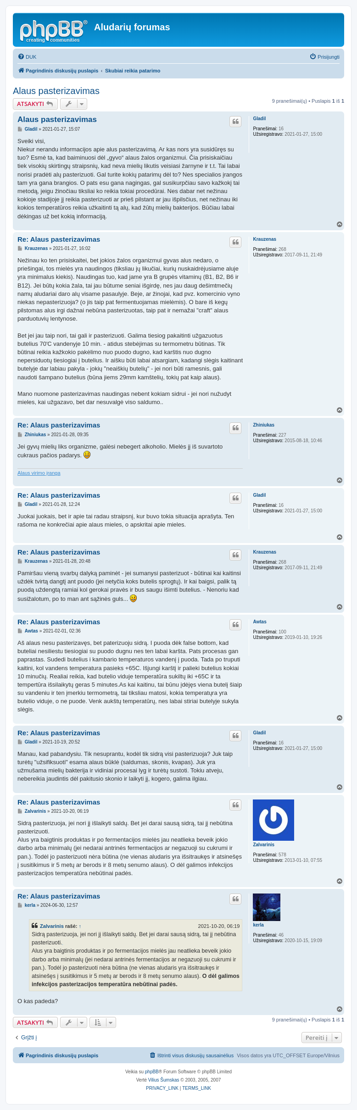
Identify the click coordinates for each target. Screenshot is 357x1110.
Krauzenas (264, 239)
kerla (258, 924)
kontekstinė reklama (62, 944)
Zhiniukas (263, 424)
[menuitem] (26, 56)
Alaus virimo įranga (39, 473)
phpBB (152, 1071)
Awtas (259, 621)
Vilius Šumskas (163, 1079)
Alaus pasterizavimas (56, 91)
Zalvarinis (263, 844)
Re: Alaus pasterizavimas (58, 239)
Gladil (259, 118)
